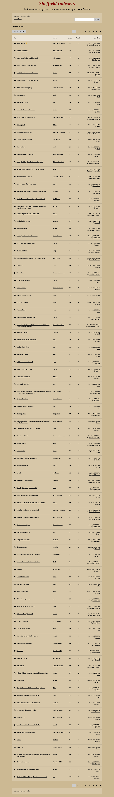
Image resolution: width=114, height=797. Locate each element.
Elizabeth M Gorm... (94, 326)
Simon (98, 112)
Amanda (97, 193)
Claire (98, 578)
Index (28, 16)
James (98, 297)
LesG (98, 149)
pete (99, 452)
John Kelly (97, 660)
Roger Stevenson (95, 482)
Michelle (97, 549)
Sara (99, 141)
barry (98, 675)
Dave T (98, 82)
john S (98, 282)
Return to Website (19, 16)
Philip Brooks (96, 393)
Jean (99, 356)
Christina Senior (95, 178)
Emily (98, 97)
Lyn (99, 534)
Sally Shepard (96, 60)
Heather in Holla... (94, 163)
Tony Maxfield (96, 645)
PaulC (98, 697)
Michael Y (97, 401)
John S (98, 156)
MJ (99, 104)
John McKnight (95, 67)
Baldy (98, 334)
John (98, 467)
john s (98, 312)
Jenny (98, 593)
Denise (98, 75)
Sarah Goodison (95, 712)
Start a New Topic (19, 31)
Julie (98, 630)
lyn (99, 408)
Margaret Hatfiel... (94, 475)
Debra (98, 126)
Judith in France (95, 252)
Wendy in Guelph (95, 615)
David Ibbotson (95, 52)
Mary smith (96, 415)
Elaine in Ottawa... (94, 45)
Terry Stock (96, 186)
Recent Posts (18, 19)
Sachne (98, 460)
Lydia (98, 363)
